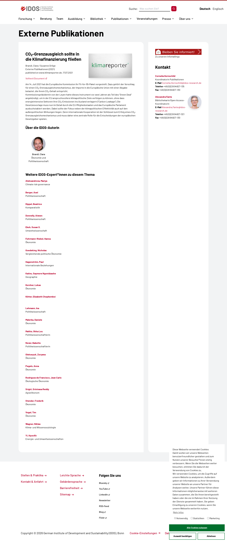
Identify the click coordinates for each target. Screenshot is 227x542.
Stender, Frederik (34, 400)
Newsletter (104, 500)
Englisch (218, 8)
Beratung (46, 18)
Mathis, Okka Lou (34, 331)
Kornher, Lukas (33, 285)
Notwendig (181, 518)
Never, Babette (33, 342)
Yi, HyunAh (31, 435)
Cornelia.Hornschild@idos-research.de (181, 82)
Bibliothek (96, 18)
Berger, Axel (31, 192)
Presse (166, 18)
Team (59, 18)
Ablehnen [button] (211, 536)
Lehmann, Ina (32, 308)
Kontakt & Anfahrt (34, 481)
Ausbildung (75, 18)
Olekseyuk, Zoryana (35, 354)
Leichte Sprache (72, 475)
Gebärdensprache (73, 481)
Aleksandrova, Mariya (36, 180)
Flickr (103, 517)
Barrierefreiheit (71, 488)
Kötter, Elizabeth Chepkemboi (40, 296)
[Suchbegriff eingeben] (154, 8)
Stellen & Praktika (33, 475)
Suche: (133, 8)
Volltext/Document (36, 78)
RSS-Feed (104, 506)
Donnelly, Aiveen (33, 215)
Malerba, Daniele (33, 319)
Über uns (184, 18)
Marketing (213, 518)
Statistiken (197, 518)
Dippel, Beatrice (33, 204)
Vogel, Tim (30, 412)
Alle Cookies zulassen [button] (197, 528)
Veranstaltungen (147, 18)
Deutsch (205, 8)
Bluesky (104, 483)
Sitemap (67, 494)
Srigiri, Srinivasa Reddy (37, 389)
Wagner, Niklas (33, 423)
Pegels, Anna (32, 366)
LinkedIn (104, 494)
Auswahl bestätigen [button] (182, 536)
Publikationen (120, 18)
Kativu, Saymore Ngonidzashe (40, 273)
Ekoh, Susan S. (32, 227)
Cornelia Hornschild (165, 76)
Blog (102, 511)
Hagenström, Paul (34, 261)
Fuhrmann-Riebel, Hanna (38, 238)
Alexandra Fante (163, 96)
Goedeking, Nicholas (36, 250)
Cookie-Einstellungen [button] (145, 533)
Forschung (25, 18)
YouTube (104, 488)
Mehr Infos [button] (178, 512)
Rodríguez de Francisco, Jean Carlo (43, 377)
